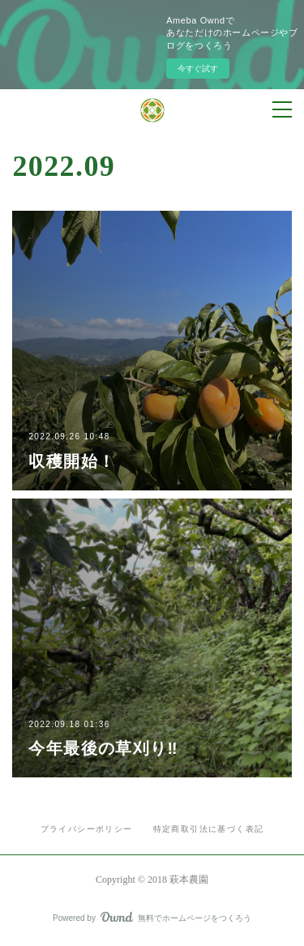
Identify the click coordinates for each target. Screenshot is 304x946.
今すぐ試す (198, 68)
